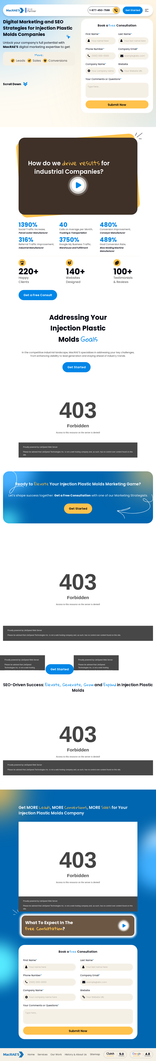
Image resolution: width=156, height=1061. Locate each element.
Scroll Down (15, 84)
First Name (93, 34)
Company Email (128, 49)
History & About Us (76, 1054)
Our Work (56, 1054)
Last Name (125, 34)
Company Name (96, 64)
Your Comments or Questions (103, 79)
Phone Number (95, 49)
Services (43, 1054)
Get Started (132, 10)
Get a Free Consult (38, 295)
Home (31, 1054)
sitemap (95, 1054)
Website (123, 64)
